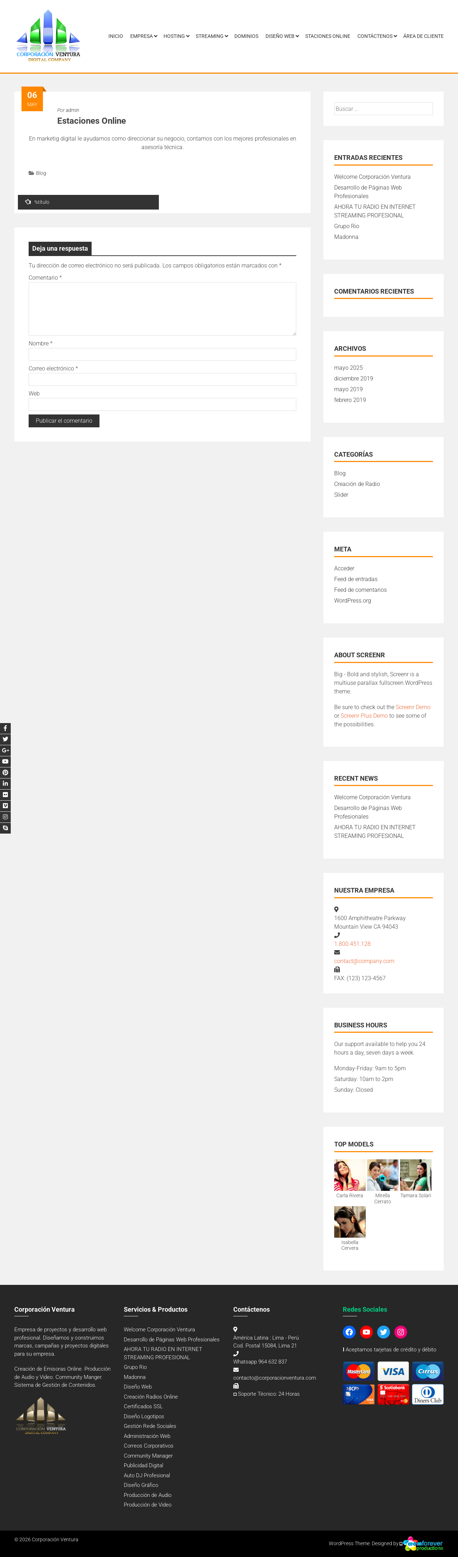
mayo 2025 (348, 367)
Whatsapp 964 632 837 (260, 1362)
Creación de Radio (357, 484)
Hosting (174, 36)
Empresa (141, 36)
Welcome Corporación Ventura (372, 176)
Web (34, 393)
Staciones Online (327, 36)
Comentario (45, 277)
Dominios (246, 36)
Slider (341, 494)
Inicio (115, 36)
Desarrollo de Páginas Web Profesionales (172, 1339)
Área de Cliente (423, 36)
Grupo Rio (346, 226)
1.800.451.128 (352, 943)
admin (72, 110)
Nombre (41, 343)
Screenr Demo (413, 707)
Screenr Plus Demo (364, 715)
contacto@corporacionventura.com (274, 1378)
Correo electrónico (53, 368)
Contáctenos (375, 36)
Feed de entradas (355, 579)
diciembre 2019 (353, 378)
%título (37, 202)
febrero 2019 (350, 400)
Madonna (346, 237)
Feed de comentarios (360, 589)
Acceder (344, 568)
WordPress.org (352, 600)
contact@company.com (364, 961)
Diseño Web (279, 36)
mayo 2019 (348, 389)
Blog (41, 173)
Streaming (210, 36)
